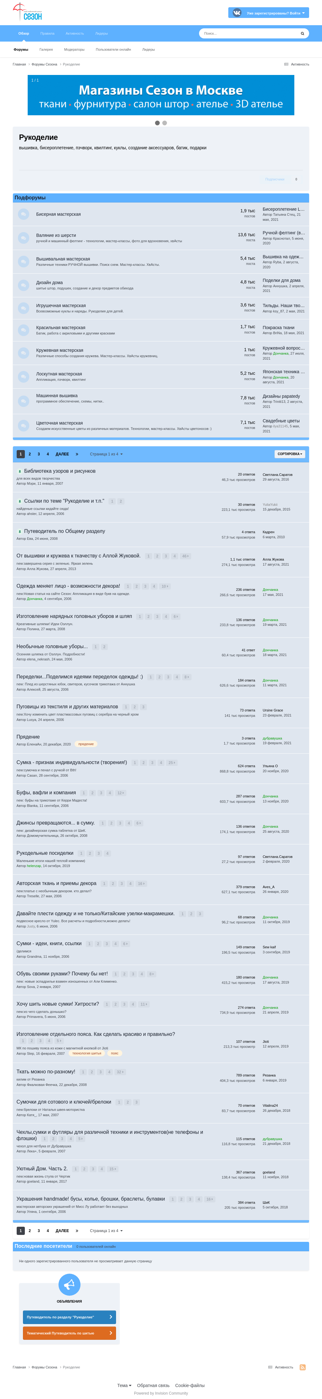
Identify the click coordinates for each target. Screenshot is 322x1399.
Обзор (24, 36)
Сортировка (290, 456)
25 (172, 763)
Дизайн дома (50, 282)
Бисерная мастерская (59, 214)
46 (186, 558)
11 (144, 1002)
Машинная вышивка (58, 397)
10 (165, 588)
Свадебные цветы (281, 422)
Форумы (21, 49)
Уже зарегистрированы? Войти (276, 13)
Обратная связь (153, 1382)
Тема (124, 1382)
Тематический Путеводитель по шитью (60, 1329)
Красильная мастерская (61, 329)
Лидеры (148, 49)
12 (121, 793)
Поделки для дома (281, 280)
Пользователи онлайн (113, 49)
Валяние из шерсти (57, 235)
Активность (75, 33)
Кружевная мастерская (61, 352)
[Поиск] (231, 33)
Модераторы (74, 49)
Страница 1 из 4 (106, 456)
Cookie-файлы (190, 1382)
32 (120, 1070)
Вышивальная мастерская (64, 258)
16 (141, 883)
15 (113, 1166)
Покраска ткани (278, 329)
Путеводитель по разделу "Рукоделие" (60, 1314)
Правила (47, 33)
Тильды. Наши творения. (288, 306)
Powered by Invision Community (161, 1390)
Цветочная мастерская (60, 425)
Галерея (46, 49)
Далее (62, 456)
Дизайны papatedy (281, 398)
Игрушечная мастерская (62, 306)
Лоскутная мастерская (60, 376)
